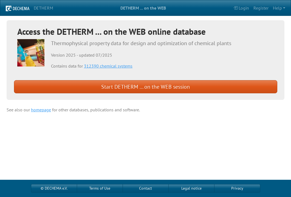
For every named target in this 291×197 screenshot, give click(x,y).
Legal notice (191, 188)
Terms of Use (99, 188)
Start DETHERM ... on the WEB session (145, 86)
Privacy (237, 188)
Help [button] (277, 8)
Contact (145, 188)
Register (261, 8)
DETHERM (43, 8)
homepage (41, 109)
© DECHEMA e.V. (54, 188)
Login (241, 8)
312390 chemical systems (108, 66)
